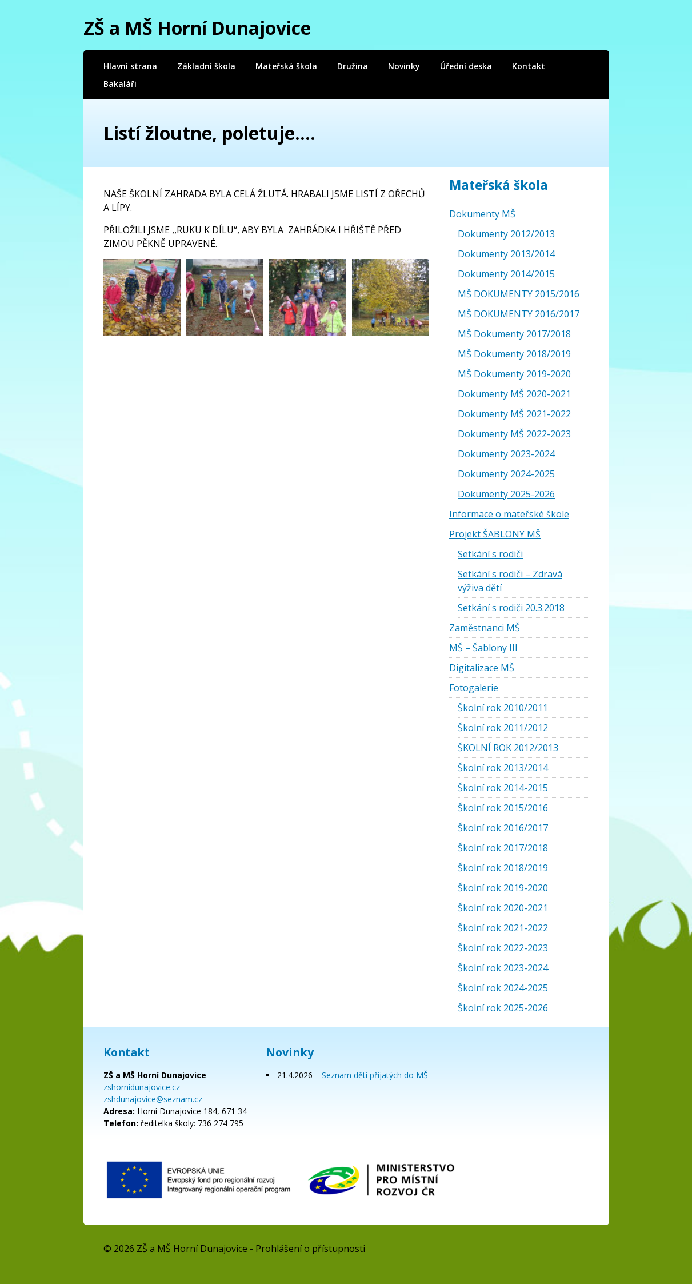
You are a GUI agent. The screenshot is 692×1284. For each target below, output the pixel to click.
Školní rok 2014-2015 (503, 787)
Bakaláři (120, 83)
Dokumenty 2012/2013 (506, 234)
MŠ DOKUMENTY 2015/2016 (518, 294)
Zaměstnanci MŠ (484, 627)
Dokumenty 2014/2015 (506, 274)
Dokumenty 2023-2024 (506, 454)
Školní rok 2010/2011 (503, 707)
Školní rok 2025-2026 (503, 1008)
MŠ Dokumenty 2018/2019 (514, 354)
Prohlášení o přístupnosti (310, 1248)
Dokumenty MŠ (482, 214)
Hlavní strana (130, 66)
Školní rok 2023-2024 (503, 968)
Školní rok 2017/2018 (503, 848)
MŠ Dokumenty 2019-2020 (514, 374)
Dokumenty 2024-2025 (506, 474)
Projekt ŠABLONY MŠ (495, 534)
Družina (352, 66)
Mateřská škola (286, 66)
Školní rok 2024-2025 (503, 988)
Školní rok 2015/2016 (503, 807)
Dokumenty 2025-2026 (506, 494)
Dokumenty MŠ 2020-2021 (514, 394)
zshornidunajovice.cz (141, 1087)
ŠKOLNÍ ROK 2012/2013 (508, 747)
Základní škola (206, 66)
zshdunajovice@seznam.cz (152, 1099)
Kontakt (528, 66)
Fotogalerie (473, 687)
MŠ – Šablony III (483, 647)
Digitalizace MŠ (481, 667)
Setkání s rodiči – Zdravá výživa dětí (510, 581)
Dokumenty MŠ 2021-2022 (514, 414)
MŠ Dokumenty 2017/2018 (514, 334)
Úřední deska (466, 66)
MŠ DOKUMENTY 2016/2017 (518, 314)
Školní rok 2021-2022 (503, 928)
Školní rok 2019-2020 (503, 888)
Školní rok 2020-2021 (503, 908)
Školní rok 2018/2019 (503, 868)
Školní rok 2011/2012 (503, 727)
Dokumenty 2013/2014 (506, 254)
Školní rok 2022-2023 (503, 948)
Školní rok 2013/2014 (503, 767)
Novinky (404, 66)
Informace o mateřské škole (509, 514)
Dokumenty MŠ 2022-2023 (514, 434)
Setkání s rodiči (490, 554)
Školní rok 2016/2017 (503, 828)
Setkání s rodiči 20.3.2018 (511, 607)
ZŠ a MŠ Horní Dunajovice (197, 27)
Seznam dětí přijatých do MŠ (375, 1075)
